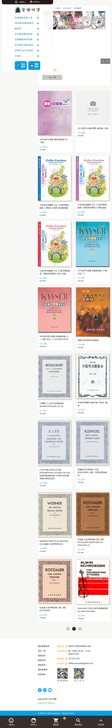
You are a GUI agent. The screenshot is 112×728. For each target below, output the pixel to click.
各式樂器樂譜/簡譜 (14, 34)
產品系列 (49, 8)
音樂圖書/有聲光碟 (14, 40)
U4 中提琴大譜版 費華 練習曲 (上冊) (93, 128)
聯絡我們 (42, 665)
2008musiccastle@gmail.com (80, 663)
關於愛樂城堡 (43, 646)
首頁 (42, 8)
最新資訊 (42, 656)
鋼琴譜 (8, 29)
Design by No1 (68, 713)
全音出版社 (67, 8)
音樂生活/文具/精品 (14, 51)
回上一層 (52, 77)
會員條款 (42, 674)
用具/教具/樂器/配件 (14, 23)
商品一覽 (42, 651)
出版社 (8, 56)
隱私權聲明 (42, 670)
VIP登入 (25, 2)
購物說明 (42, 660)
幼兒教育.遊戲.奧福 (14, 45)
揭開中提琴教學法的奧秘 (88, 340)
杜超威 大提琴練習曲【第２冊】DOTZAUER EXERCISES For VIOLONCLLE (91, 542)
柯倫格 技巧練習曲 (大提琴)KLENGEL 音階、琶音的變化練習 (92, 472)
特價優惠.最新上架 (14, 18)
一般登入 (10, 2)
